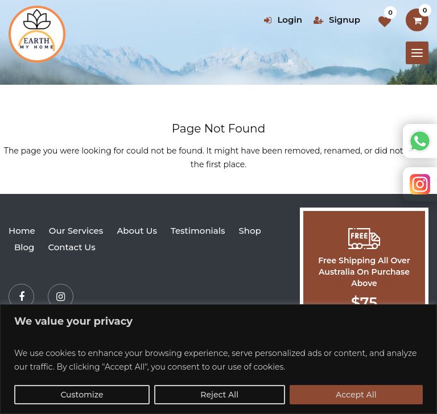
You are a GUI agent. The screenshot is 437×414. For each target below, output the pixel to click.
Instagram (420, 184)
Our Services (76, 230)
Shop (250, 230)
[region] (218, 359)
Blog (24, 247)
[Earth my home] (37, 34)
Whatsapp (420, 141)
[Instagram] (60, 296)
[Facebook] (21, 296)
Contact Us (71, 247)
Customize (81, 395)
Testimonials (198, 230)
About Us (137, 230)
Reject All (219, 395)
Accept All (356, 395)
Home (22, 230)
